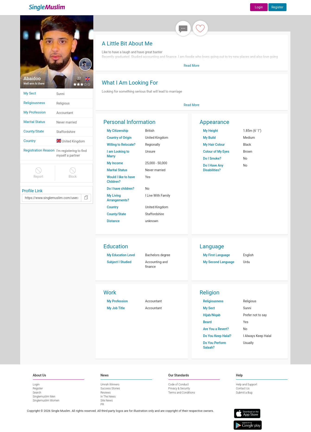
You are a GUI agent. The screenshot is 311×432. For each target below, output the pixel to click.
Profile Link (32, 190)
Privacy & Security (179, 388)
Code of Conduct (178, 384)
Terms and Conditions (181, 392)
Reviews (106, 392)
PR (102, 404)
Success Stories (110, 388)
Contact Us (242, 388)
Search (37, 392)
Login (259, 7)
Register (277, 7)
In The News (108, 396)
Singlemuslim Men (44, 396)
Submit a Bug (244, 392)
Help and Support (246, 384)
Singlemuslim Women (46, 400)
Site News (107, 400)
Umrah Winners (110, 384)
